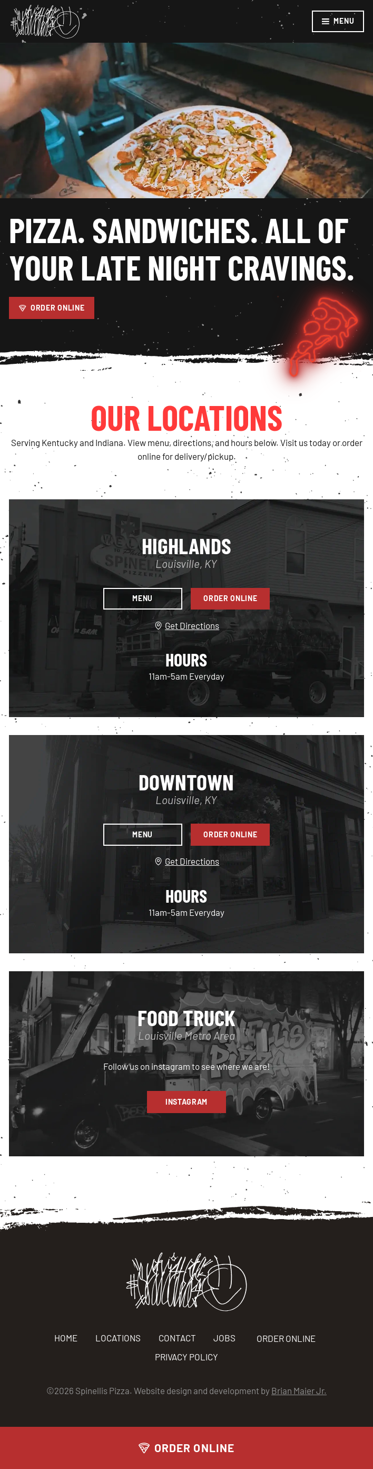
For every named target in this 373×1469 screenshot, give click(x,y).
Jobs (224, 1337)
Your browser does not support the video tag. (186, 120)
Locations (118, 1337)
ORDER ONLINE (288, 1338)
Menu (338, 20)
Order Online (186, 1447)
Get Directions (189, 626)
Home (65, 1337)
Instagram (186, 1101)
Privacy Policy (186, 1356)
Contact (177, 1337)
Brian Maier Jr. (299, 1390)
